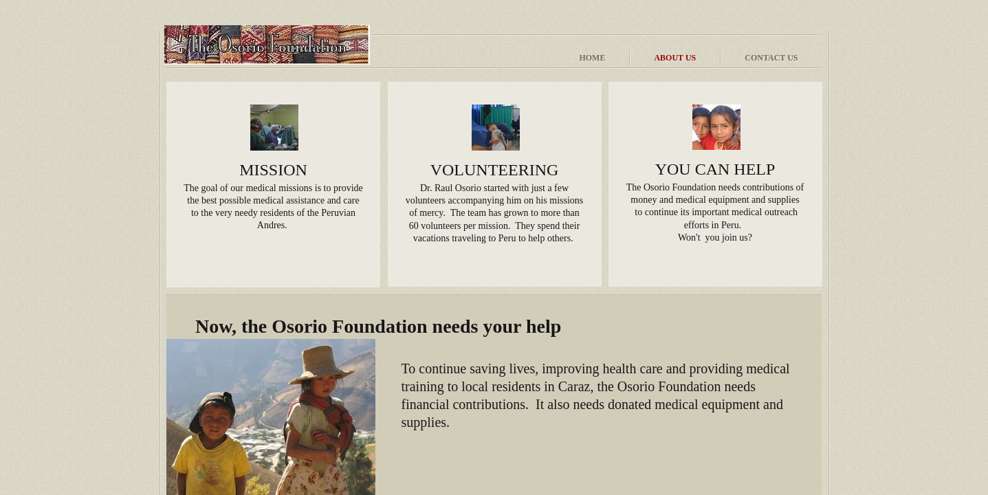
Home (592, 58)
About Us (675, 58)
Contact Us (771, 58)
